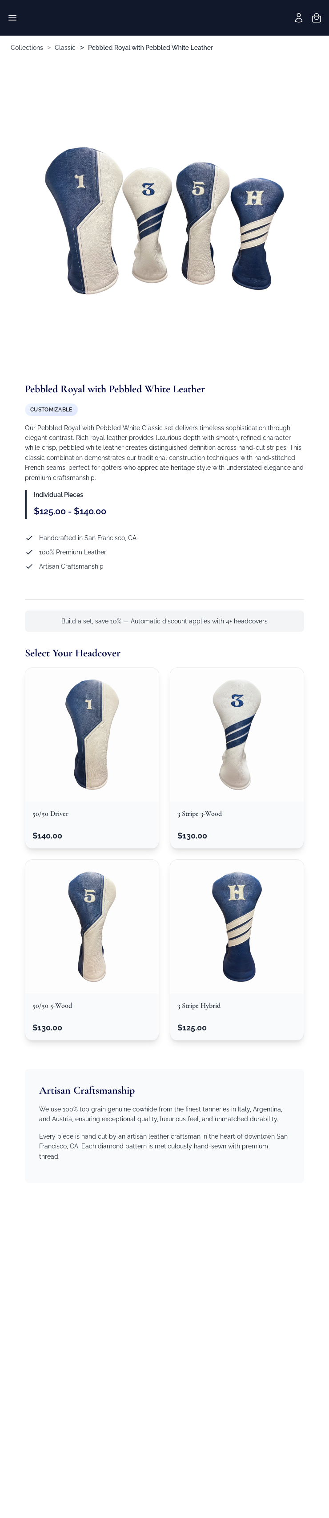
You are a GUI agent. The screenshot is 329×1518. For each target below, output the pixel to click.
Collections (27, 47)
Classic (65, 47)
